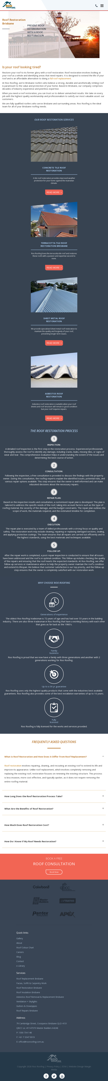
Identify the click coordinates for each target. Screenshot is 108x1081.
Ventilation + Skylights (26, 1001)
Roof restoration (12, 765)
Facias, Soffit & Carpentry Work (31, 983)
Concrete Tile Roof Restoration (54, 169)
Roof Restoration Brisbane (29, 987)
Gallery (19, 938)
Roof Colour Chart (25, 947)
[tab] (54, 757)
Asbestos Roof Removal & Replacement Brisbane (40, 997)
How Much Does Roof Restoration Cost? (26, 824)
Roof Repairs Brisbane (27, 1010)
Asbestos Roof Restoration (54, 395)
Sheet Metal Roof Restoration (54, 320)
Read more (53, 192)
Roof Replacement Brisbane (29, 978)
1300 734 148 (25, 1032)
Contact (20, 961)
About (19, 943)
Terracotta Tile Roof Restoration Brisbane (54, 244)
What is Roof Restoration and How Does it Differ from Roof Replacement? (45, 756)
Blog (18, 956)
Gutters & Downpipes (26, 1006)
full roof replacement (60, 78)
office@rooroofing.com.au (31, 1041)
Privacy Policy (53, 1066)
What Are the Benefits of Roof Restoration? (28, 808)
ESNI (64, 1066)
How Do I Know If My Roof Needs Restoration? (30, 841)
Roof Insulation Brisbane (28, 992)
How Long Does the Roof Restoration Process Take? (33, 796)
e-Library (20, 965)
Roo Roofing (38, 1066)
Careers (20, 952)
